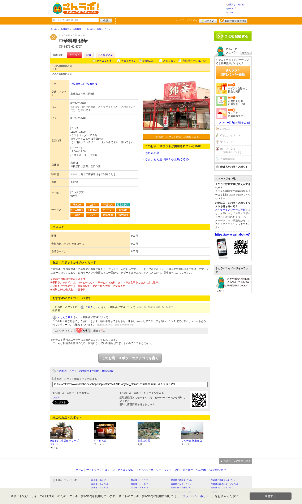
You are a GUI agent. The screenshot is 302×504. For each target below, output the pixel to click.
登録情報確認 (227, 158)
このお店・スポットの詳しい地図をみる (176, 136)
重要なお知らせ (236, 4)
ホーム (232, 12)
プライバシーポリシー (148, 469)
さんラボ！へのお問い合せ (211, 469)
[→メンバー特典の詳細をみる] (233, 122)
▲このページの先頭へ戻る (235, 461)
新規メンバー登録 (233, 20)
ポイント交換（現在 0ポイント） (231, 150)
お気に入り (149, 60)
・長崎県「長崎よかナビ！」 (222, 480)
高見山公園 (144, 440)
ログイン (208, 20)
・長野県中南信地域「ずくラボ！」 (225, 484)
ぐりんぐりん (92, 307)
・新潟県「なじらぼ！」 (140, 484)
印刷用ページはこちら (195, 60)
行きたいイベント (230, 135)
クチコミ (74, 55)
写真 (88, 55)
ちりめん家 (100, 440)
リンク (168, 469)
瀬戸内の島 (152, 153)
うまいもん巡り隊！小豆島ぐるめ (167, 159)
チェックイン (128, 60)
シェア (56, 397)
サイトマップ (94, 469)
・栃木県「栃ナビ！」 (99, 480)
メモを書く (169, 60)
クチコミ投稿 (125, 469)
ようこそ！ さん (186, 20)
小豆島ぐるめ (105, 55)
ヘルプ (232, 8)
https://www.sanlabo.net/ (232, 234)
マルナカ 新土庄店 (191, 440)
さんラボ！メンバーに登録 (230, 209)
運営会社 (188, 469)
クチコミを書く (105, 60)
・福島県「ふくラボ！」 (100, 484)
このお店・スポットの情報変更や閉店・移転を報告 (86, 370)
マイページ (226, 142)
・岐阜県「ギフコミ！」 (180, 484)
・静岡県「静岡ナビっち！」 (182, 480)
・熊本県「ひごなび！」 (140, 480)
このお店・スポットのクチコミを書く (130, 358)
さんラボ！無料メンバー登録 (233, 72)
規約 (177, 469)
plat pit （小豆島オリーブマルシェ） (64, 442)
